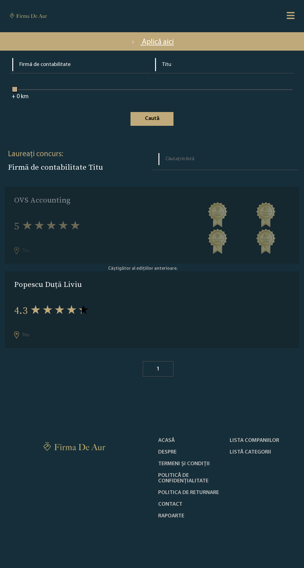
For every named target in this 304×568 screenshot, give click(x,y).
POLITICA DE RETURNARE (188, 493)
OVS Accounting (42, 200)
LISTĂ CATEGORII (250, 452)
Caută (152, 119)
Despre (167, 452)
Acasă (166, 440)
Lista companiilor (254, 440)
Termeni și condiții (184, 464)
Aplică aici (152, 42)
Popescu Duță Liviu (48, 284)
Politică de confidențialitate (183, 478)
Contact (170, 504)
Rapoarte (171, 516)
